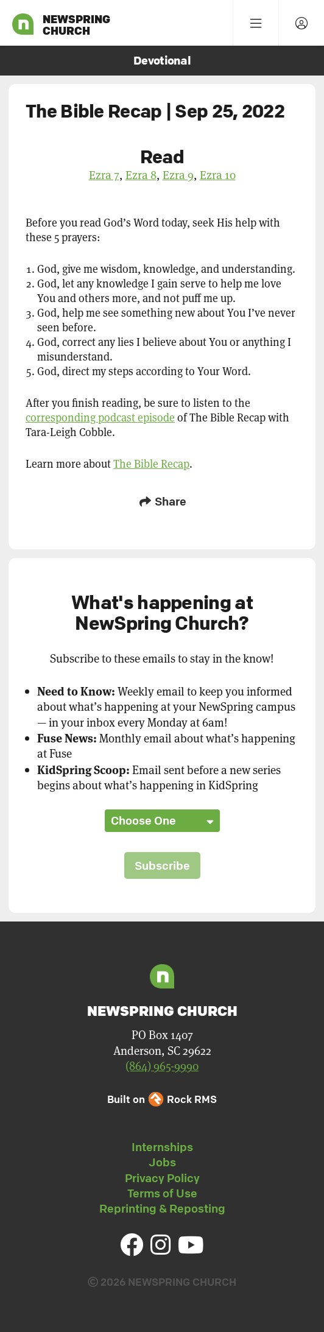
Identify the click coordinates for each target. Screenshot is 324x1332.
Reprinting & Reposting (162, 1208)
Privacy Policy (162, 1178)
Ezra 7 (104, 174)
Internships (162, 1147)
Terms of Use (162, 1193)
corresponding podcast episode (100, 417)
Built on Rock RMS (162, 1099)
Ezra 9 (178, 174)
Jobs (162, 1162)
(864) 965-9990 (162, 1065)
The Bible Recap (151, 463)
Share (162, 501)
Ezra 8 (141, 174)
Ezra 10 (218, 174)
